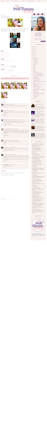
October (34, 61)
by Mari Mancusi (6, 60)
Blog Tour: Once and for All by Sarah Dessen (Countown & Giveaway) (38, 204)
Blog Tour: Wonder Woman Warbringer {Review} (36, 197)
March (34, 71)
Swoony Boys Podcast (37, 163)
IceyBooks (34, 185)
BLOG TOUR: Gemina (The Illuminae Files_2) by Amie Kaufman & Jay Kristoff (38, 211)
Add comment (3, 170)
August (34, 64)
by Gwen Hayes (5, 55)
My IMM (5, 142)
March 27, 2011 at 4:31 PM (18, 119)
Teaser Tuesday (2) (36, 87)
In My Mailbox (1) (36, 96)
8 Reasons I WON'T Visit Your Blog (38, 183)
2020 (33, 46)
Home (15, 197)
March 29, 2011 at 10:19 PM (11, 154)
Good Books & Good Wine (37, 143)
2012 (33, 55)
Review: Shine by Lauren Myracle (38, 93)
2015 (33, 51)
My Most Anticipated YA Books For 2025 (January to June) (37, 158)
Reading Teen (35, 182)
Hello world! (34, 152)
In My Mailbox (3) (36, 77)
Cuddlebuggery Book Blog (38, 198)
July (33, 65)
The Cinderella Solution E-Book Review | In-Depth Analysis (37, 181)
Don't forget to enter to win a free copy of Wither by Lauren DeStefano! (15, 72)
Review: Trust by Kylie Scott (40, 133)
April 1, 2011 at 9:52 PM (11, 164)
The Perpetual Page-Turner (38, 156)
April (34, 70)
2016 (33, 49)
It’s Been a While (35, 186)
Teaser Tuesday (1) (36, 94)
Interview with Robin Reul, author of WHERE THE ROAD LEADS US (38, 177)
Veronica (5, 154)
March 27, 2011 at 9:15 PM (13, 140)
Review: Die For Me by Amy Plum (38, 74)
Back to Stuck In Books (36, 154)
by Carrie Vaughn (4, 52)
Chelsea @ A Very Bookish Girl (8, 119)
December (35, 58)
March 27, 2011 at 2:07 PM (9, 104)
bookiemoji (34, 202)
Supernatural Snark (36, 205)
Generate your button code (35, 237)
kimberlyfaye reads (36, 159)
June (34, 67)
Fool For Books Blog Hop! (37, 72)
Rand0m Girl (9, 124)
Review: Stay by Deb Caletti (37, 75)
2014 (33, 52)
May (34, 68)
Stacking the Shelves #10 (39, 118)
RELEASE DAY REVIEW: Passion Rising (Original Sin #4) (37, 193)
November (35, 59)
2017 (33, 48)
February (34, 97)
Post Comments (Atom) (9, 199)
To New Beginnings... (38, 126)
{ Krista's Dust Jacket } (36, 191)
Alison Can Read (6, 140)
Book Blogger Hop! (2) (36, 78)
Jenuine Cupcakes (36, 209)
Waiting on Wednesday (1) (37, 86)
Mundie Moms (35, 167)
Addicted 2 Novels (36, 187)
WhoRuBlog (35, 175)
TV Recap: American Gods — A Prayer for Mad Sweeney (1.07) (37, 200)
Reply (4, 107)
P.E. (4, 104)
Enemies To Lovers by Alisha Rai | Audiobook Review (37, 145)
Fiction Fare (35, 171)
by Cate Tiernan (5, 56)
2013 (33, 54)
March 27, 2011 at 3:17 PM (10, 110)
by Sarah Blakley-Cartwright (8, 61)
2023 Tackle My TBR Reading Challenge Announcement (37, 162)
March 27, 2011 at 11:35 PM (11, 147)
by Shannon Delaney (6, 65)
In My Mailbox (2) (36, 91)
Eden (4, 110)
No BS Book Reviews (36, 147)
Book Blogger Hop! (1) (36, 80)
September (35, 62)
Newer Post (3, 197)
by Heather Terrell (6, 67)
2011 (33, 57)
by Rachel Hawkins (5, 53)
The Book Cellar (35, 178)
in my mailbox (16, 76)
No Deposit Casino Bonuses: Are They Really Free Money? (37, 149)
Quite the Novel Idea (36, 151)
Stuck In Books (35, 153)
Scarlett (5, 147)
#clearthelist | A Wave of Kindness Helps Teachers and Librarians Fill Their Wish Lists (38, 169)
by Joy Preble (6, 54)
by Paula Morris (4, 70)
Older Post (27, 197)
